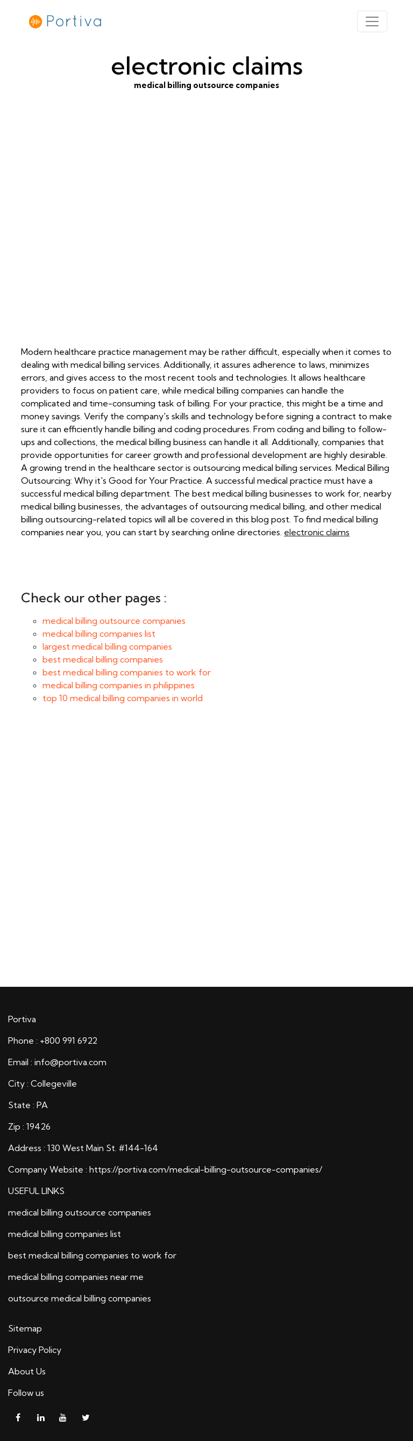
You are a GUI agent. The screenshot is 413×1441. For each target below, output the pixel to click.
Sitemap (25, 1328)
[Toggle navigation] (372, 21)
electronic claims (317, 532)
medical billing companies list (98, 633)
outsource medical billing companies (79, 1298)
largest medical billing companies (107, 646)
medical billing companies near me (76, 1276)
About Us (27, 1371)
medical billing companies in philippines (118, 685)
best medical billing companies (102, 659)
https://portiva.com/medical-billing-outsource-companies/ (205, 1169)
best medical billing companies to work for (126, 672)
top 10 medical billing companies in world (122, 698)
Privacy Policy (34, 1349)
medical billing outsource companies (206, 234)
